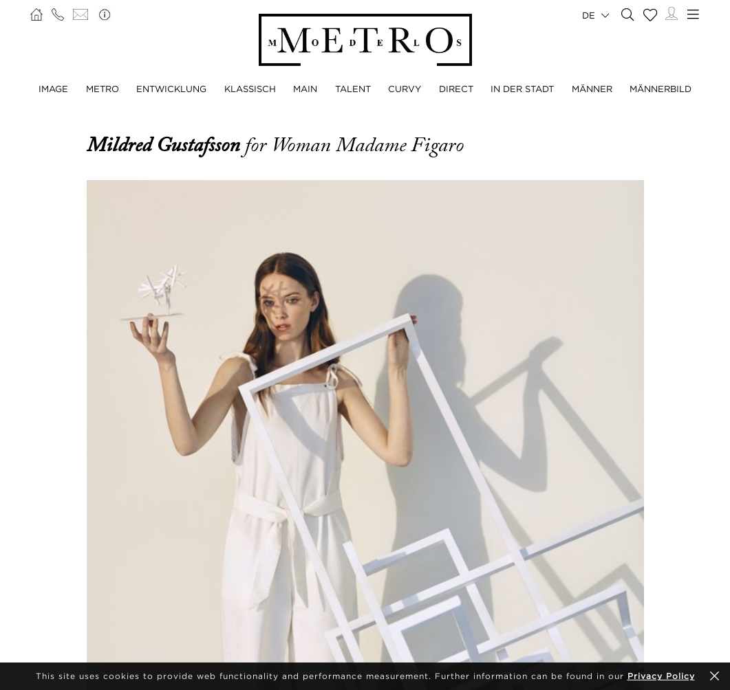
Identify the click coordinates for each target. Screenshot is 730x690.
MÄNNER (592, 88)
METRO (102, 88)
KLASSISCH (250, 88)
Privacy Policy (661, 675)
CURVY (404, 88)
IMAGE (53, 88)
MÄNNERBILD (660, 88)
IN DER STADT (522, 88)
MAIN (305, 88)
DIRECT (456, 88)
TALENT (353, 88)
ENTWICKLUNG (171, 88)
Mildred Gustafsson (166, 145)
